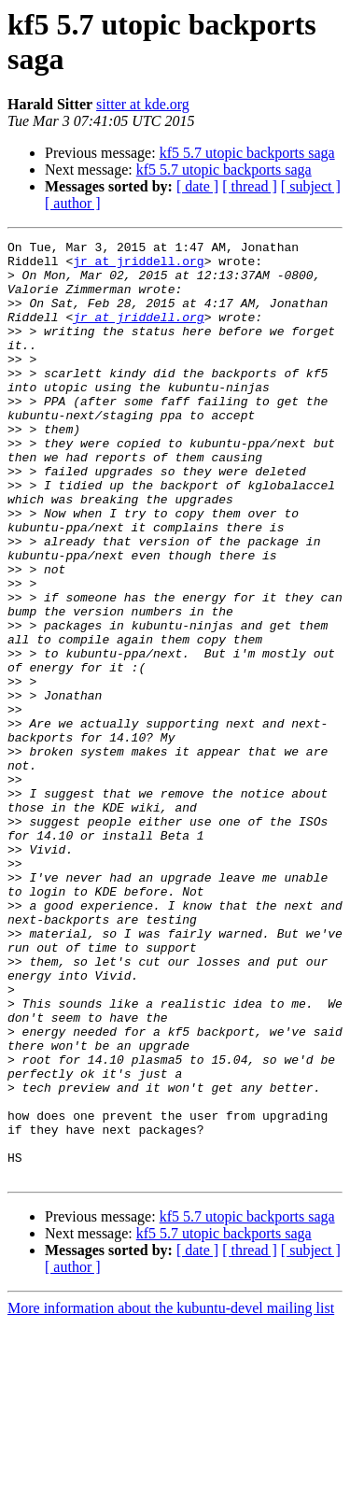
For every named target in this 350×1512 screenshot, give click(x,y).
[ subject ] (311, 186)
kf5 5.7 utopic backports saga (247, 153)
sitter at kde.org (142, 104)
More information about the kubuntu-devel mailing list (170, 1496)
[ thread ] (249, 186)
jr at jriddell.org (138, 266)
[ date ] (197, 186)
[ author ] (73, 203)
